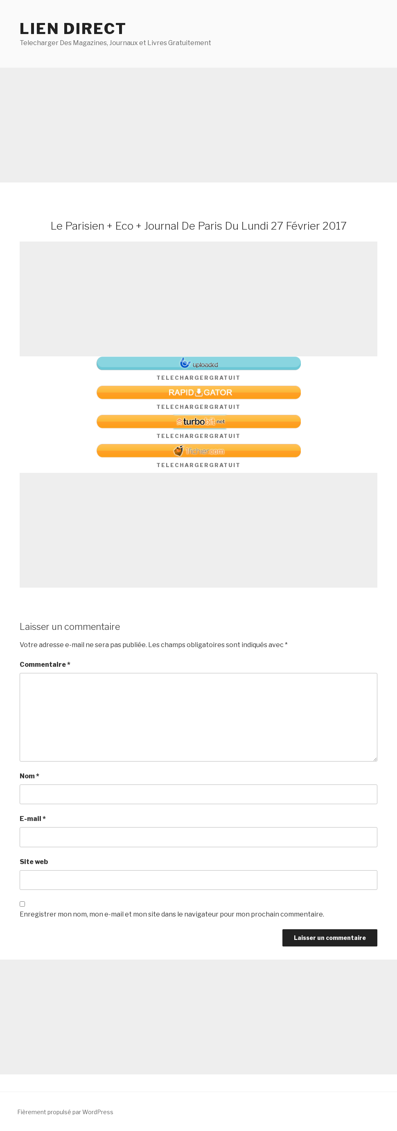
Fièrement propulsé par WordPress (65, 1111)
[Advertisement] (198, 125)
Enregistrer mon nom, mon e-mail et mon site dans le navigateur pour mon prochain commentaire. (172, 914)
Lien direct (73, 29)
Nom (29, 776)
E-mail (33, 819)
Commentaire (45, 664)
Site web (34, 862)
